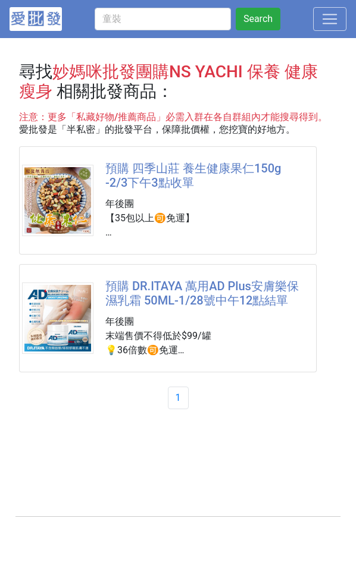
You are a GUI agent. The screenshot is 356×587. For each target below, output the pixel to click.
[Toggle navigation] (329, 19)
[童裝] (163, 19)
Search (258, 18)
